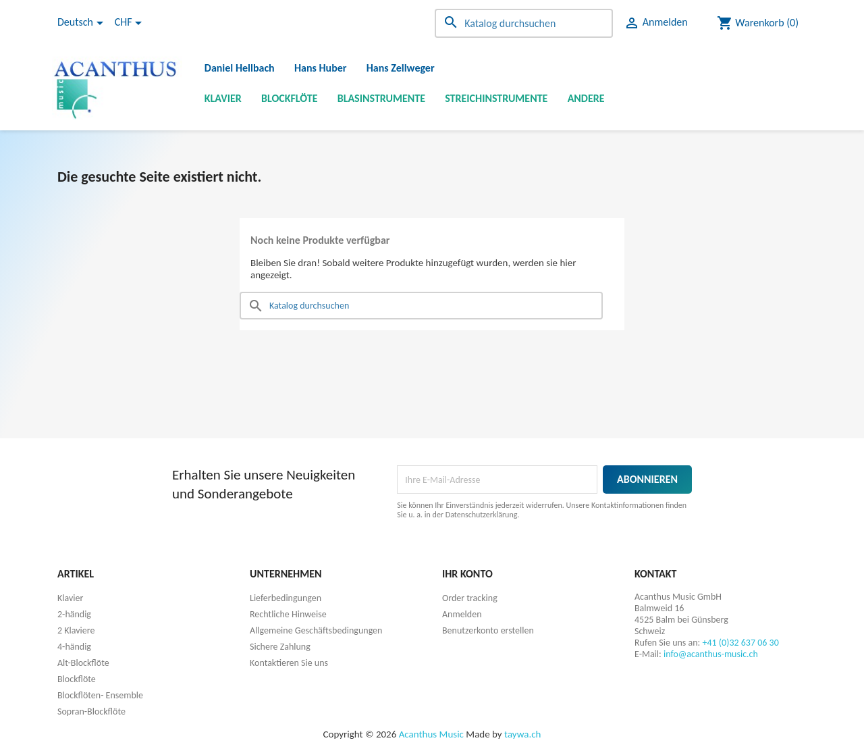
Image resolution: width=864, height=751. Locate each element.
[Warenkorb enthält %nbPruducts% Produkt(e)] (758, 23)
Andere (586, 98)
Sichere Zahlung (280, 646)
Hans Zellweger (401, 67)
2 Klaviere (75, 630)
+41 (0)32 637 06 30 (740, 642)
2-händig (74, 614)
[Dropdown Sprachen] (82, 23)
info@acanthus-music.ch (711, 654)
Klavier (223, 98)
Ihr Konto (467, 573)
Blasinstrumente (381, 98)
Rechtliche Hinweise (288, 614)
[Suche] (524, 23)
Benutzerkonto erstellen (488, 630)
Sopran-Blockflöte (91, 711)
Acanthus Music (431, 734)
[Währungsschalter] (130, 23)
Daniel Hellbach (240, 67)
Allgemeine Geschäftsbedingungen (316, 630)
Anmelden (462, 614)
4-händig (74, 646)
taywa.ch (522, 734)
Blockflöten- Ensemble (100, 695)
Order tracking (469, 598)
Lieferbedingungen (285, 598)
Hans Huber (320, 67)
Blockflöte (289, 98)
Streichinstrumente (496, 98)
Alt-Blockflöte (83, 663)
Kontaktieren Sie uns (289, 663)
